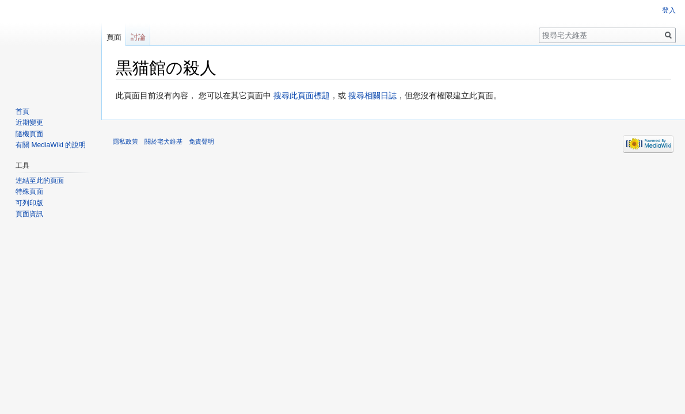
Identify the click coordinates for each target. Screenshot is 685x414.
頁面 (113, 37)
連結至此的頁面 (40, 181)
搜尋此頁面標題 (301, 95)
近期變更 (29, 122)
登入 (669, 10)
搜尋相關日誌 (372, 95)
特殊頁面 (29, 191)
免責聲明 (201, 141)
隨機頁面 (29, 134)
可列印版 (29, 203)
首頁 (22, 112)
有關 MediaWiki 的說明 (51, 145)
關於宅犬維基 (163, 141)
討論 (138, 37)
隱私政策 (125, 141)
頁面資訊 (29, 214)
